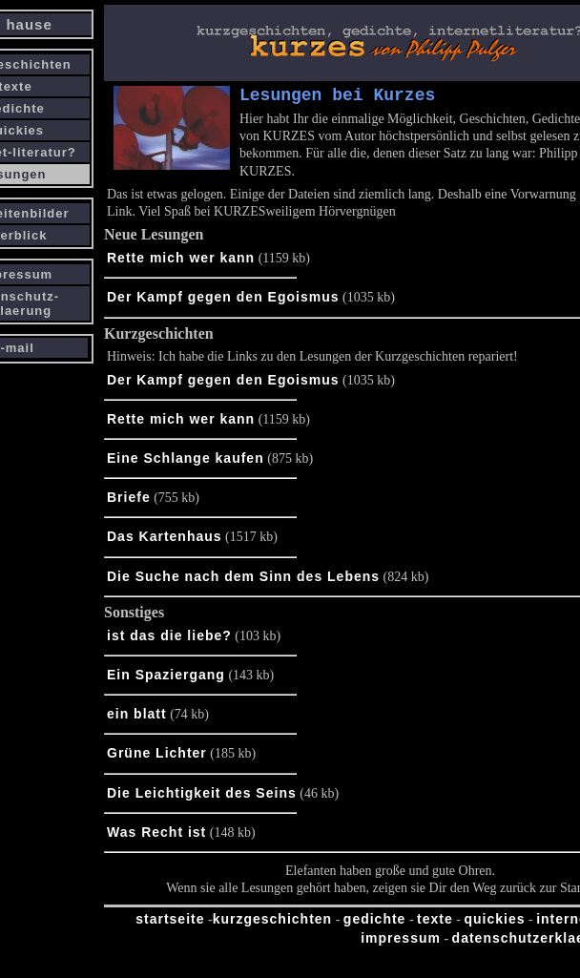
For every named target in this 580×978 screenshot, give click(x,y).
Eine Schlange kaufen (185, 461)
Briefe (129, 501)
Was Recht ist (156, 835)
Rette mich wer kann (181, 261)
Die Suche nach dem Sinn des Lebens (243, 580)
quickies (494, 922)
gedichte (374, 922)
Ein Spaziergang (166, 678)
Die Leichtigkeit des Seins (202, 796)
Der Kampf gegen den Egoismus (223, 300)
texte (435, 922)
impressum (401, 941)
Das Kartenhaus (164, 540)
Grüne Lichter (157, 756)
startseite (169, 922)
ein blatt (137, 717)
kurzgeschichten (272, 922)
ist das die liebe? (169, 639)
